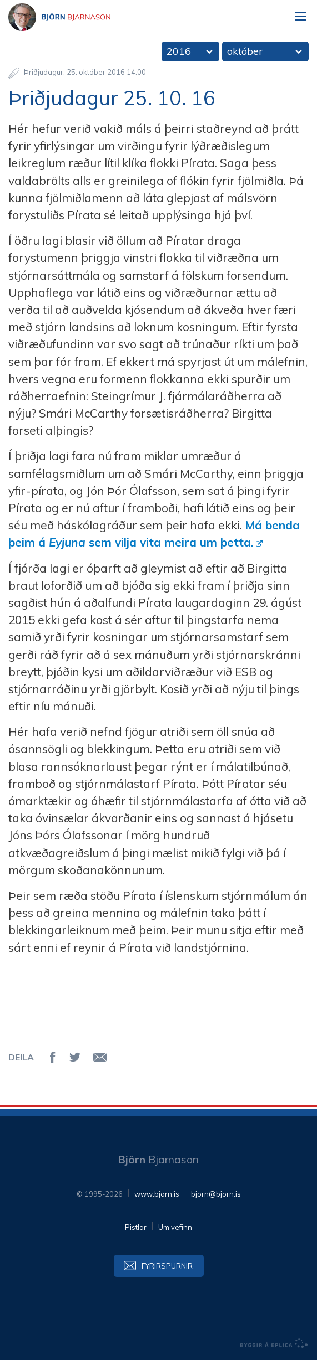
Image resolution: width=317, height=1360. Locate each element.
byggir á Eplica (274, 1343)
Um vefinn (175, 1227)
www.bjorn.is (156, 1193)
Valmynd (300, 17)
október (245, 51)
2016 (179, 51)
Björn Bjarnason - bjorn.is (69, 17)
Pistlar (136, 1227)
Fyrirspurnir (167, 1265)
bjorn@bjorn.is (216, 1193)
